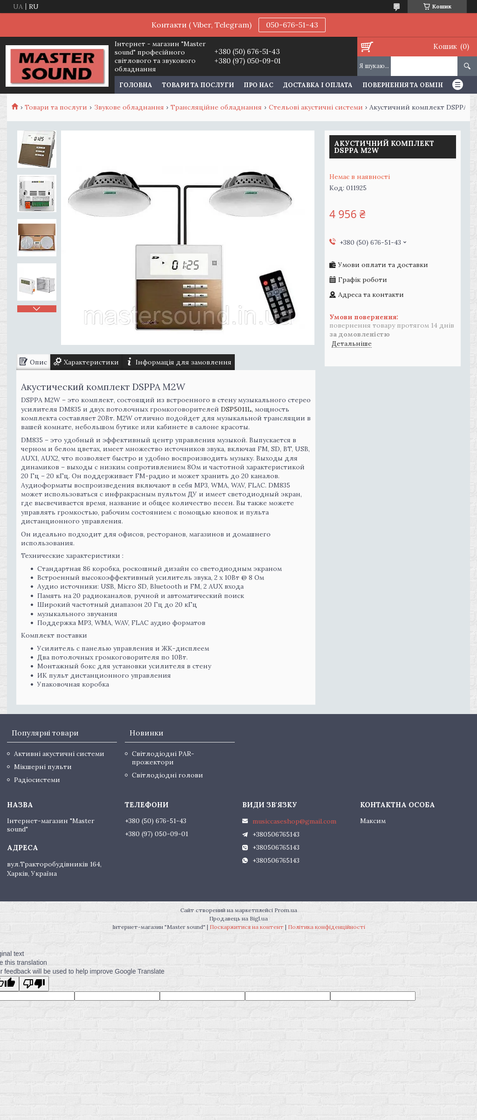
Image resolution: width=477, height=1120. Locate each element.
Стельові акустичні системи (316, 107)
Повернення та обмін (402, 85)
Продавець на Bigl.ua (238, 918)
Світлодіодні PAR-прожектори (163, 757)
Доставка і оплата (318, 85)
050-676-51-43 (292, 24)
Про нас (258, 85)
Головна (135, 85)
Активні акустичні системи (59, 753)
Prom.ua (285, 910)
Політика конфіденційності (326, 926)
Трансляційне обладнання (216, 107)
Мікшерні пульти (43, 767)
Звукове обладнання (129, 107)
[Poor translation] (34, 983)
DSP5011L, (237, 409)
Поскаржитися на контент (247, 926)
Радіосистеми (37, 780)
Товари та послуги (198, 85)
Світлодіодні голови (167, 775)
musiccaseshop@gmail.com (294, 821)
